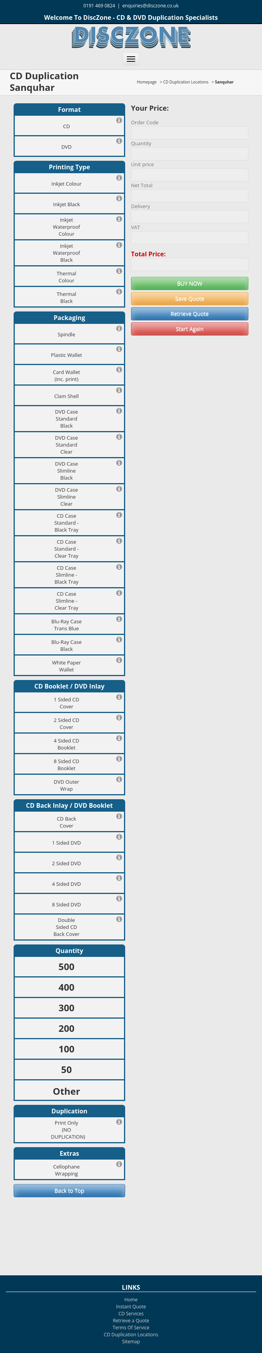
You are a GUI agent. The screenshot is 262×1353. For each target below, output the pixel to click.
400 (66, 987)
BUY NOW (189, 283)
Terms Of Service (131, 1327)
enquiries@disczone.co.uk (150, 5)
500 (66, 966)
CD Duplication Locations (185, 82)
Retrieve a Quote (131, 1320)
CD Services (131, 1313)
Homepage (147, 82)
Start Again (189, 328)
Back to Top (69, 1190)
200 (66, 1028)
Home (131, 1299)
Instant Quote (131, 1306)
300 (66, 1007)
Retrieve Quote (190, 313)
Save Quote (189, 298)
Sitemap (131, 1341)
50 (66, 1069)
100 (66, 1048)
